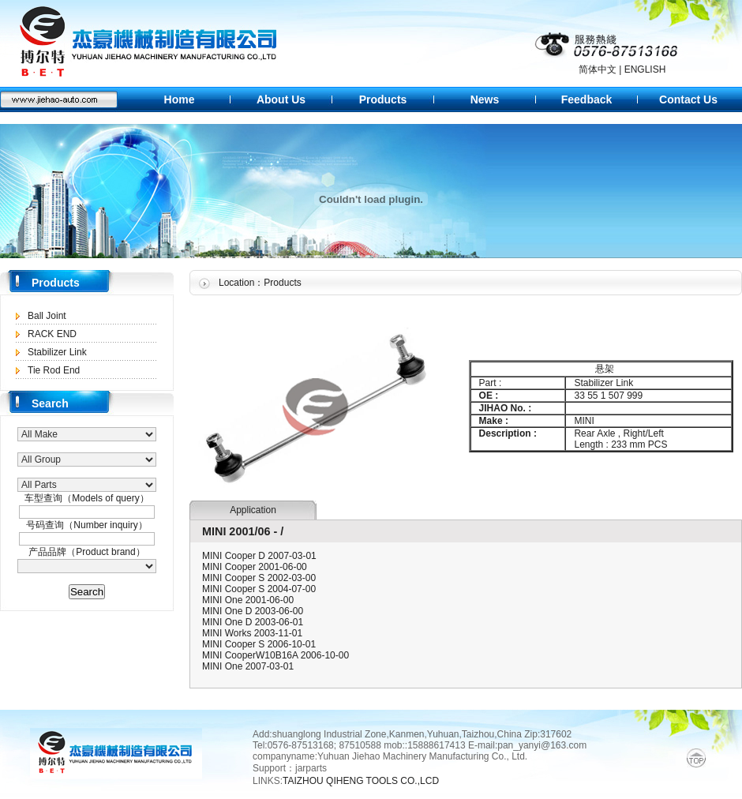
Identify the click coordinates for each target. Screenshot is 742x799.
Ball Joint (47, 315)
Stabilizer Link (57, 352)
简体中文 (597, 69)
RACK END (52, 333)
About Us (281, 99)
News (485, 99)
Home (179, 99)
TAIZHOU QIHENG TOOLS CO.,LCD (362, 780)
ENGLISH (645, 69)
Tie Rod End (54, 370)
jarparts (311, 768)
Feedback (587, 99)
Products (383, 99)
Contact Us (688, 99)
